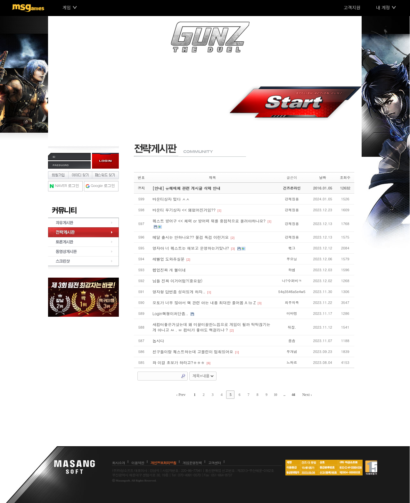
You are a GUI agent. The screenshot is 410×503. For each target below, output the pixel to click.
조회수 (345, 177)
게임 (66, 7)
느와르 (291, 362)
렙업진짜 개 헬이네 (169, 269)
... (284, 394)
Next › (307, 394)
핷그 (291, 248)
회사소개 (118, 462)
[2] (232, 237)
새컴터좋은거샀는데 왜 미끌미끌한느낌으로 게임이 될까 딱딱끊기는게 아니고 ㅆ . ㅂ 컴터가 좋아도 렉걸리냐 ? (211, 327)
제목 (212, 177)
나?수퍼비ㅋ (291, 280)
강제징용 (292, 199)
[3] (233, 248)
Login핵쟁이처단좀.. (170, 313)
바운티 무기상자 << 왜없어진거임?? (184, 210)
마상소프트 (74, 466)
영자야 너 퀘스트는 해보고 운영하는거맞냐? (190, 248)
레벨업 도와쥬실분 (168, 259)
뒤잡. (292, 327)
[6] (208, 363)
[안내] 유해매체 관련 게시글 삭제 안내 (186, 188)
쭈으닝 (291, 258)
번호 (141, 177)
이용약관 (137, 462)
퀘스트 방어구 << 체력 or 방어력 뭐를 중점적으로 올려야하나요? (209, 220)
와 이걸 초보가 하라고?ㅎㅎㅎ (178, 362)
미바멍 (291, 313)
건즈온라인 (291, 188)
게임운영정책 (192, 462)
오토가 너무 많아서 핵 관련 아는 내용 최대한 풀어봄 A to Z (204, 302)
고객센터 (214, 462)
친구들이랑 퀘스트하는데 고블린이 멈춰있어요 (192, 351)
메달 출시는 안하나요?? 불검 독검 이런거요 (190, 237)
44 (293, 394)
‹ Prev (180, 394)
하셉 (291, 269)
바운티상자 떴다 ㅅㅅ (171, 199)
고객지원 (352, 7)
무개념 (291, 351)
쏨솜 (291, 340)
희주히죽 (292, 302)
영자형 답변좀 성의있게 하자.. (178, 291)
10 (275, 394)
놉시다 (158, 340)
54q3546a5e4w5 (292, 291)
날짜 (322, 177)
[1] (219, 210)
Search (183, 376)
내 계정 (383, 7)
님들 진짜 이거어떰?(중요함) (177, 280)
